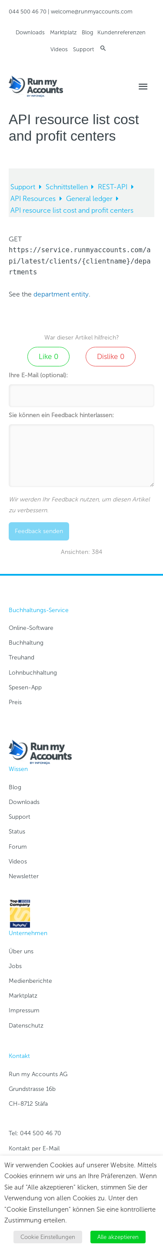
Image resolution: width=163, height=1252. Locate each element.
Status (17, 831)
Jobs (15, 966)
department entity (61, 294)
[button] (103, 48)
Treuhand (21, 657)
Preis (15, 702)
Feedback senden (39, 531)
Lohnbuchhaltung (33, 672)
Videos (59, 49)
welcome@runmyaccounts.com (92, 11)
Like (48, 356)
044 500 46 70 (28, 11)
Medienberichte (30, 981)
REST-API (113, 187)
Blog (87, 32)
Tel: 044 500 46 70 (35, 1133)
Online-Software (31, 628)
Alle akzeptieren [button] (118, 1237)
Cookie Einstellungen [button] (47, 1237)
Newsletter (24, 876)
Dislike (110, 356)
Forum (18, 846)
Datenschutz (26, 1025)
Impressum (24, 1010)
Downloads (30, 32)
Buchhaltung (26, 642)
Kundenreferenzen (121, 32)
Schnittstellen (68, 187)
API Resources (33, 198)
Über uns (21, 951)
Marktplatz (63, 32)
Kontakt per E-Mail (34, 1148)
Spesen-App (25, 687)
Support (83, 49)
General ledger (90, 198)
